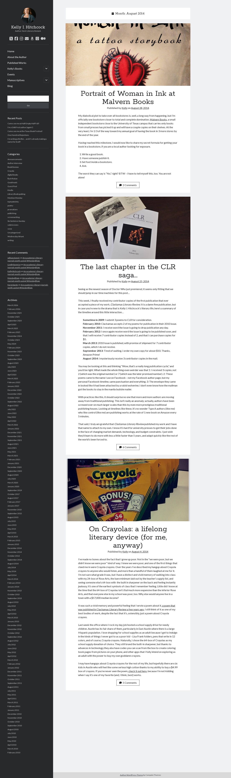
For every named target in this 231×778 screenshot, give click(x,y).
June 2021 (12, 448)
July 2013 (12, 606)
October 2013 (14, 594)
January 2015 (13, 544)
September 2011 (15, 683)
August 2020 (13, 475)
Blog (10, 85)
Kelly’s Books (14, 68)
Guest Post (12, 186)
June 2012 (12, 648)
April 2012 (12, 656)
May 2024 (12, 344)
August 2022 (13, 405)
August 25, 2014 (140, 281)
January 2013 (13, 621)
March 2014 (13, 579)
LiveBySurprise (14, 264)
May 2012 (12, 652)
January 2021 (13, 463)
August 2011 (13, 687)
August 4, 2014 (140, 551)
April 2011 (12, 698)
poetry (10, 205)
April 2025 (12, 324)
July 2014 (12, 567)
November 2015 (15, 509)
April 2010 (12, 745)
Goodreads (12, 182)
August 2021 (13, 444)
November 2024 (15, 336)
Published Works (16, 62)
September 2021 (15, 440)
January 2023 (13, 386)
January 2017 (13, 506)
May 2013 (12, 610)
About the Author (17, 56)
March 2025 (13, 328)
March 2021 (13, 455)
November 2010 (15, 718)
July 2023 (12, 367)
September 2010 (15, 725)
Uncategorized (14, 232)
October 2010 (14, 721)
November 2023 (15, 351)
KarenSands (13, 285)
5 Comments (128, 682)
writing (10, 240)
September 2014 (15, 560)
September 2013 (15, 598)
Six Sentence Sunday (16, 221)
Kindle (10, 190)
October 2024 (14, 340)
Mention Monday (15, 198)
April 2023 (12, 374)
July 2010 (12, 733)
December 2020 (14, 467)
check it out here (137, 671)
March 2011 (13, 702)
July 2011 (12, 691)
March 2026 (13, 305)
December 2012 (14, 625)
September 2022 (15, 401)
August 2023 (13, 363)
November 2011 (15, 675)
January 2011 (13, 710)
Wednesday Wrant (16, 236)
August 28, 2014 (140, 107)
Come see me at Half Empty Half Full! (23, 123)
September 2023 (15, 359)
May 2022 (12, 417)
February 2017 (14, 502)
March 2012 (13, 660)
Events (11, 74)
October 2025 (14, 317)
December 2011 (14, 671)
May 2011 (12, 694)
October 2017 (14, 494)
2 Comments (128, 185)
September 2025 (15, 320)
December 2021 (14, 432)
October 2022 (14, 398)
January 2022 (13, 428)
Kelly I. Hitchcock (28, 27)
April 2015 (12, 533)
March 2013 (13, 617)
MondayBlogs (13, 278)
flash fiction (12, 178)
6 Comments (128, 447)
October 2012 (14, 633)
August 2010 (13, 729)
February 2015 (14, 540)
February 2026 (14, 309)
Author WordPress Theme (131, 775)
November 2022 (15, 394)
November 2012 (15, 629)
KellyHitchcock (14, 271)
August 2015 (13, 517)
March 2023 (13, 378)
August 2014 (13, 563)
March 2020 (13, 482)
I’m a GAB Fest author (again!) (20, 127)
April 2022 (12, 421)
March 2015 (13, 536)
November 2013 (15, 590)
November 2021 (15, 436)
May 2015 (12, 529)
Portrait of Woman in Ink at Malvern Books (128, 54)
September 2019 (15, 490)
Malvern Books (158, 119)
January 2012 (13, 667)
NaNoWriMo (13, 202)
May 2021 (12, 452)
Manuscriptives (16, 80)
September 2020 (15, 471)
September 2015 (15, 513)
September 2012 (15, 637)
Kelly (124, 107)
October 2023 (14, 355)
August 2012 (13, 640)
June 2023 (12, 371)
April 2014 (12, 575)
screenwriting (14, 217)
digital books (13, 175)
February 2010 (14, 752)
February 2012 (14, 664)
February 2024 (14, 347)
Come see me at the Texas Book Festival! (25, 131)
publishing (12, 213)
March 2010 (13, 748)
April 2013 (12, 614)
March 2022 (13, 425)
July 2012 (12, 644)
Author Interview (15, 163)
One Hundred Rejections (18, 135)
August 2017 (13, 498)
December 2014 (14, 548)
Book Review (13, 167)
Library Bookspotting (16, 194)
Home (10, 51)
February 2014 (14, 583)
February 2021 (14, 459)
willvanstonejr (14, 258)
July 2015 (12, 521)
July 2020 (12, 479)
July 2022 (12, 409)
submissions (13, 225)
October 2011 (14, 679)
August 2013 (13, 602)
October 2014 (14, 556)
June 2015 (12, 525)
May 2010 (12, 741)
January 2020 (13, 486)
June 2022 (12, 413)
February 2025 (14, 332)
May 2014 (12, 571)
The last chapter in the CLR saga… (128, 228)
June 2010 (12, 737)
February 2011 (14, 706)
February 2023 (14, 382)
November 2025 (15, 313)
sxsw (10, 229)
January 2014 (13, 587)
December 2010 (14, 714)
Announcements (15, 159)
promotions (13, 209)
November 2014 (15, 552)
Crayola (11, 171)
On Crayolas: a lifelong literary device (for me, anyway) (128, 490)
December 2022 (14, 390)
